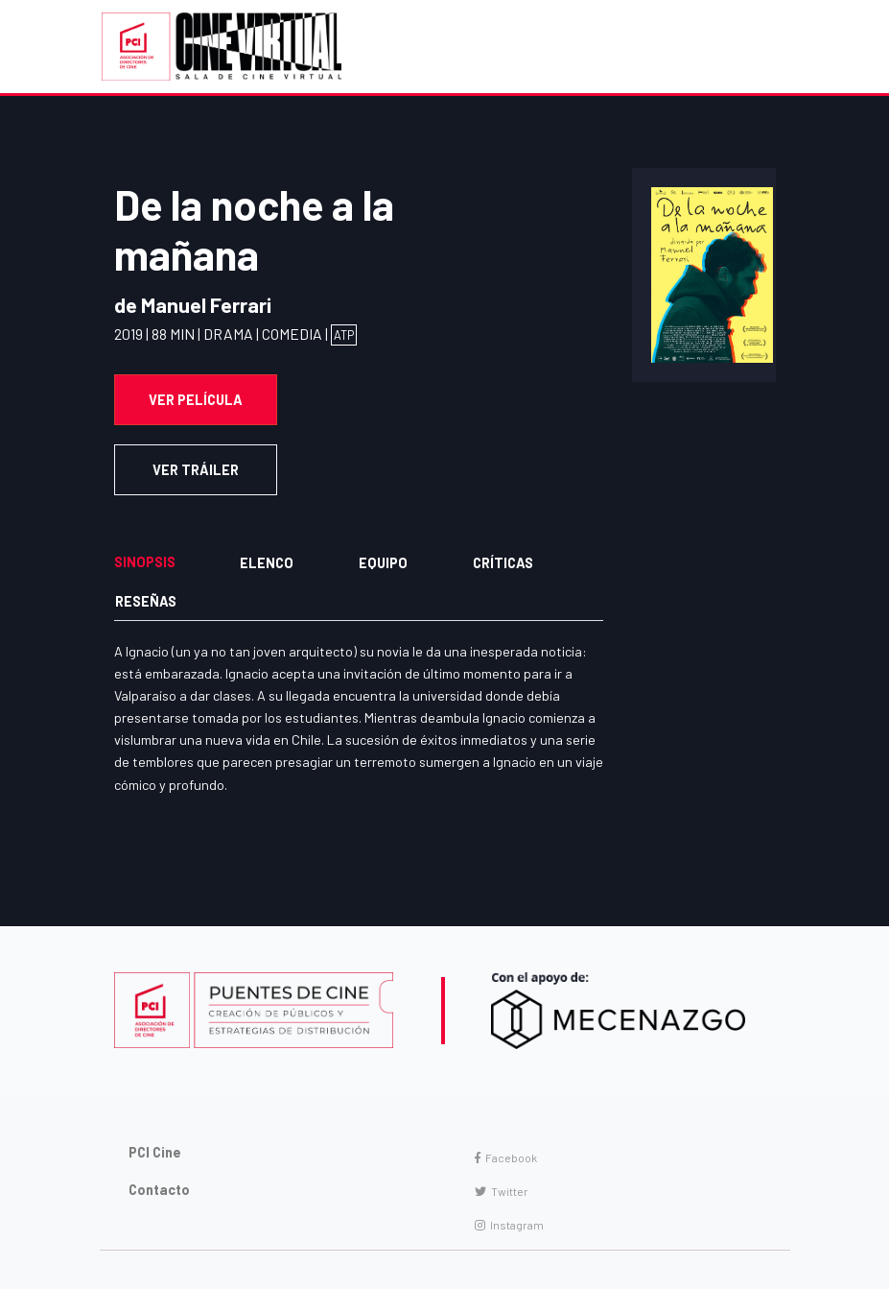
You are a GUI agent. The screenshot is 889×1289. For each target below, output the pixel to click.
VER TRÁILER (195, 470)
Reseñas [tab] (145, 601)
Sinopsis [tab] (144, 562)
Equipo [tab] (383, 563)
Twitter (501, 1191)
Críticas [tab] (503, 563)
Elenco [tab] (266, 563)
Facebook (506, 1157)
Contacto (159, 1190)
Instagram (509, 1224)
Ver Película (196, 400)
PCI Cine (155, 1152)
